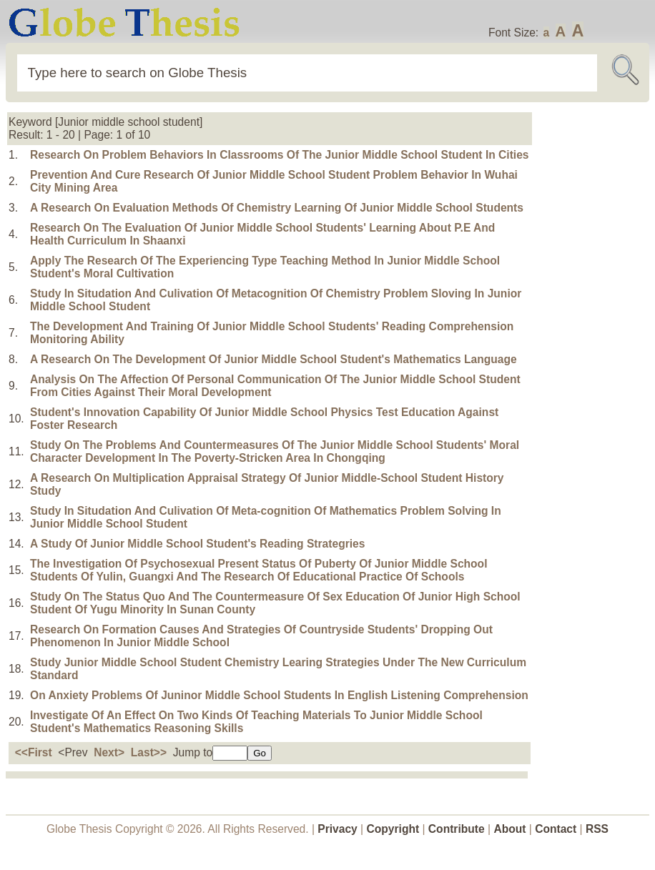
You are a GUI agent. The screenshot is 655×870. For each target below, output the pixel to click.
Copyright (393, 829)
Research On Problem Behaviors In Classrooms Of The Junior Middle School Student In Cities (279, 155)
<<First (33, 752)
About (509, 829)
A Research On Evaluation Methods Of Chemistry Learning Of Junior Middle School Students (276, 208)
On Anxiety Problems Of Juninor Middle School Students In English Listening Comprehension (279, 695)
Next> (109, 752)
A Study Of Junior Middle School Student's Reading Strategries (197, 544)
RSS (597, 829)
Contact (557, 829)
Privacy (337, 829)
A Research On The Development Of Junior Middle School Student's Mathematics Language (273, 359)
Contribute (456, 829)
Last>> (149, 752)
